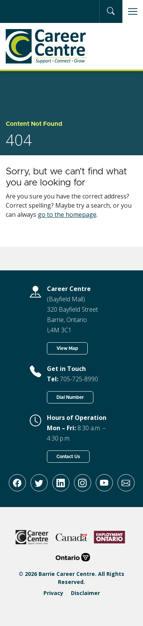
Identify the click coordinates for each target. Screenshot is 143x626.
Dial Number (70, 397)
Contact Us (68, 456)
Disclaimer (85, 593)
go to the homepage (67, 214)
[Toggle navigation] (132, 11)
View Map (67, 348)
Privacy (53, 593)
